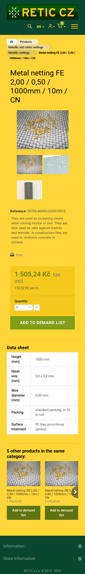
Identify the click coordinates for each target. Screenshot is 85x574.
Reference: (18, 211)
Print (19, 255)
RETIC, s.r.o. (32, 571)
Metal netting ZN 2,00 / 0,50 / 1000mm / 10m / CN (23, 494)
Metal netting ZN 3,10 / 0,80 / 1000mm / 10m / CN (61, 494)
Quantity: (21, 301)
